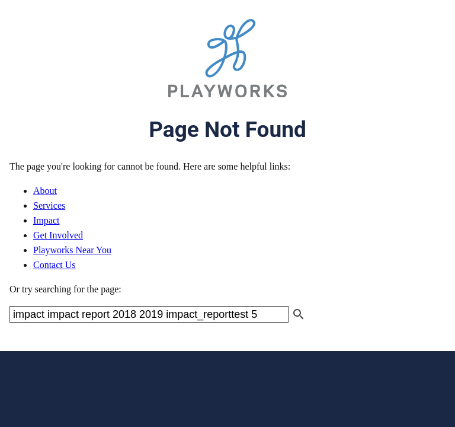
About (45, 191)
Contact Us (54, 265)
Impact (46, 220)
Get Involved (58, 235)
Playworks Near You (72, 250)
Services (49, 205)
